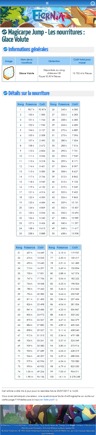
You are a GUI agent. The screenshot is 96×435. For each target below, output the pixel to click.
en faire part (47, 399)
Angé (72, 425)
